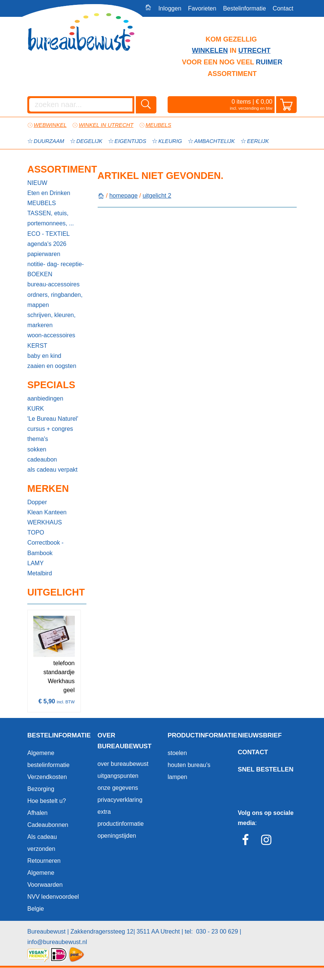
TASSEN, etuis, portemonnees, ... (50, 218)
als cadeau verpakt (52, 469)
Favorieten (202, 8)
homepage (123, 195)
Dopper (37, 502)
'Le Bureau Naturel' (52, 418)
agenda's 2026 (46, 244)
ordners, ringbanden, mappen (55, 300)
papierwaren (43, 254)
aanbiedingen (45, 398)
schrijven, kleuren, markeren (51, 320)
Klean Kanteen (47, 512)
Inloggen (169, 8)
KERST (37, 346)
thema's (37, 439)
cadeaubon (42, 459)
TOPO (35, 532)
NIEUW (37, 183)
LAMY (35, 563)
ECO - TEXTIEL (48, 234)
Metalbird (39, 573)
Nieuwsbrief (260, 735)
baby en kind (44, 356)
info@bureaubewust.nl (57, 942)
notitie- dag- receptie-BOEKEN (55, 269)
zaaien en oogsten (51, 366)
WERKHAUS (44, 522)
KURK (35, 408)
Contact (283, 8)
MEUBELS (41, 203)
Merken (48, 488)
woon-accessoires (51, 335)
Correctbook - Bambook (45, 547)
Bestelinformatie (244, 8)
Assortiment (56, 169)
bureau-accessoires (53, 284)
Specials (51, 385)
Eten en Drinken (48, 193)
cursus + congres (50, 429)
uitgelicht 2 (157, 195)
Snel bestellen (266, 769)
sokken (36, 449)
